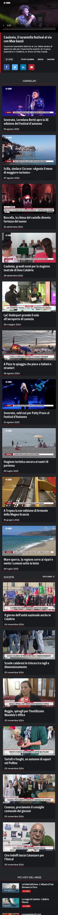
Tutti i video (49, 576)
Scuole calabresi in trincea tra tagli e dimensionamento (26, 665)
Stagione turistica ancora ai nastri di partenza (26, 463)
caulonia (50, 59)
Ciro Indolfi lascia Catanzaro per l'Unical (24, 857)
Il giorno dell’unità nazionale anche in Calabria (27, 617)
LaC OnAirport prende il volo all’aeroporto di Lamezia (21, 317)
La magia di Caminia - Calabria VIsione (35, 901)
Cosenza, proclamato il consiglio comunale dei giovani (24, 809)
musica (40, 59)
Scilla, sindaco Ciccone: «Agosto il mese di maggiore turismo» (28, 170)
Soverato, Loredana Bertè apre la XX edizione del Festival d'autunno (26, 121)
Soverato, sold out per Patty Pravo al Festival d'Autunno (26, 415)
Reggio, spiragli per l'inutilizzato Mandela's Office (24, 713)
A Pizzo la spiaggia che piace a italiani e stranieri (27, 366)
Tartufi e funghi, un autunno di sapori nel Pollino (27, 761)
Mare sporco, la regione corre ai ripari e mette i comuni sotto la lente (28, 561)
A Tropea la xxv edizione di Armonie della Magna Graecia (26, 512)
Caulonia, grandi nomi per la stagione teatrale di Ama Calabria (27, 268)
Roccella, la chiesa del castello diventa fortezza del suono (27, 219)
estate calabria (27, 59)
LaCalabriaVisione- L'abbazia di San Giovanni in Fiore (38, 886)
